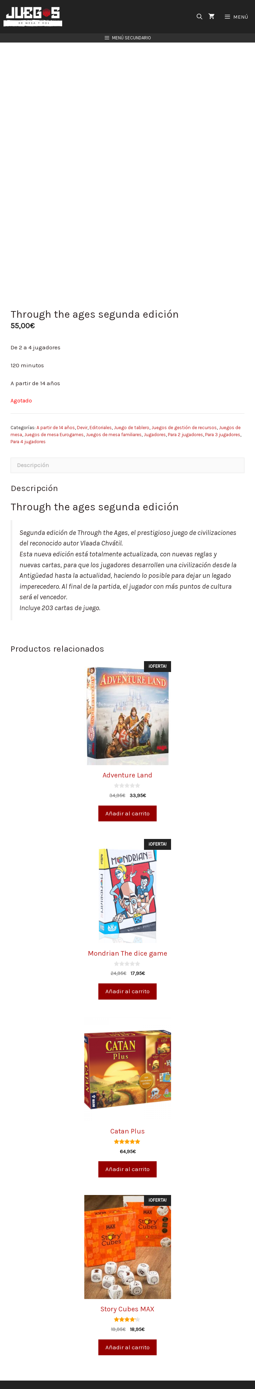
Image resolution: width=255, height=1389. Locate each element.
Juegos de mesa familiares (114, 421)
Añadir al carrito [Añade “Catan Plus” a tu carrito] (127, 1155)
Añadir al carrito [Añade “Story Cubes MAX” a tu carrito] (127, 1333)
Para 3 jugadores (222, 421)
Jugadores (155, 421)
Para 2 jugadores (185, 421)
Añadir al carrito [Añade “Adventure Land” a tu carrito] (127, 799)
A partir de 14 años (56, 413)
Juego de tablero (131, 413)
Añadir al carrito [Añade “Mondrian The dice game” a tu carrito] (127, 977)
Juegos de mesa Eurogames (54, 421)
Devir (82, 413)
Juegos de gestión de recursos (184, 413)
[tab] (127, 452)
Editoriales (101, 413)
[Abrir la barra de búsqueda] (200, 16)
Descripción (33, 451)
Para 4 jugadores (28, 428)
